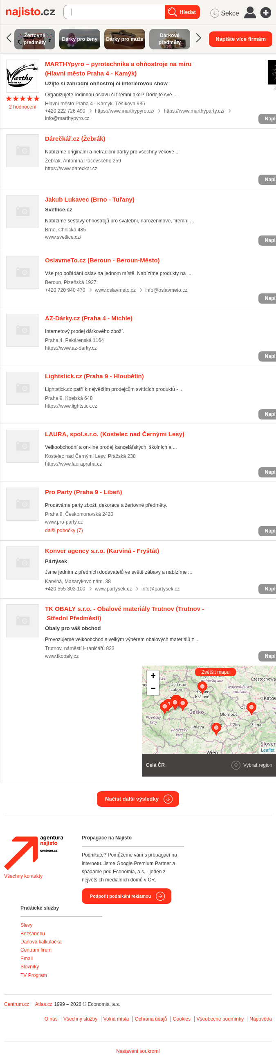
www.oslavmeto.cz (115, 290)
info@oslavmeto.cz (166, 290)
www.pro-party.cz (64, 522)
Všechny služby (81, 1019)
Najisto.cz (34, 12)
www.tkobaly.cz (62, 656)
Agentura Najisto (33, 853)
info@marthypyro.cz (67, 118)
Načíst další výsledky (132, 799)
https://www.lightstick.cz (71, 406)
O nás (51, 1019)
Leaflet (267, 750)
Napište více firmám (240, 39)
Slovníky (29, 967)
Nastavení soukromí (138, 1051)
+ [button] (153, 676)
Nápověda (260, 1019)
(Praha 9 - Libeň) (83, 491)
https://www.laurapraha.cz (73, 464)
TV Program (33, 975)
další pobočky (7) (64, 530)
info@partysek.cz (160, 589)
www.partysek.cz (113, 589)
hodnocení (22, 107)
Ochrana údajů (151, 1019)
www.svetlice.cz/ (63, 237)
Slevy (26, 925)
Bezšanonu (32, 934)
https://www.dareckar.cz (71, 168)
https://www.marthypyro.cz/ (124, 111)
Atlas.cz (43, 1004)
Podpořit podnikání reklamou (120, 896)
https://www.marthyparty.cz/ (194, 111)
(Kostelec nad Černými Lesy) (114, 434)
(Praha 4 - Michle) (88, 318)
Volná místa (116, 1019)
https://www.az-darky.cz (71, 348)
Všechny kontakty (23, 876)
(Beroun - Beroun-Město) (102, 260)
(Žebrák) (75, 138)
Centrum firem (36, 950)
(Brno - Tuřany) (90, 199)
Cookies (182, 1019)
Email (26, 958)
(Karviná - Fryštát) (102, 550)
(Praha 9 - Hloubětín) (94, 376)
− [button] (153, 689)
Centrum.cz (16, 1004)
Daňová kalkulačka (41, 942)
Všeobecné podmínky (220, 1019)
